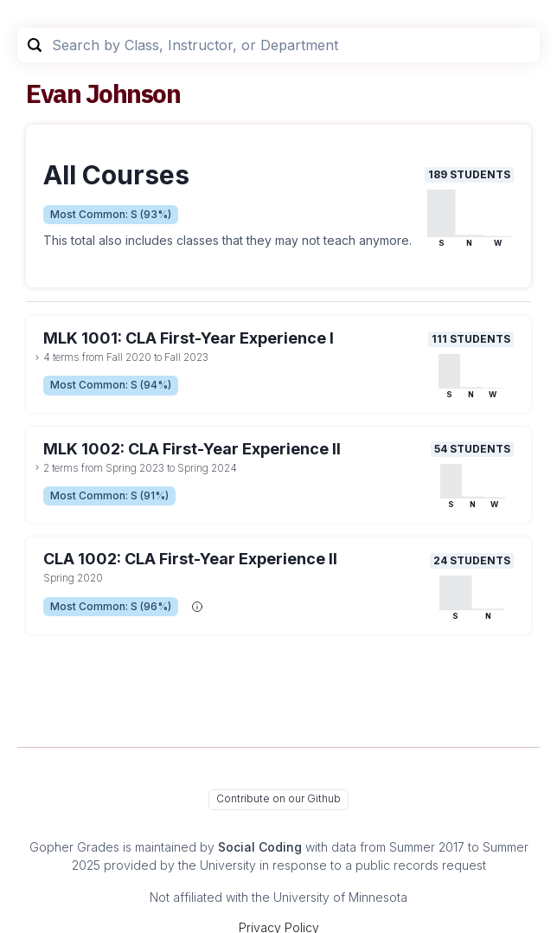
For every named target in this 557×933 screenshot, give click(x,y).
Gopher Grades (74, 847)
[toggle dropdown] (37, 357)
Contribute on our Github (278, 798)
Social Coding (260, 847)
